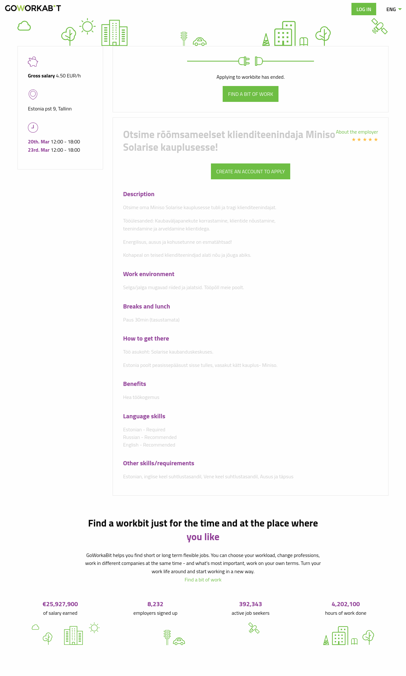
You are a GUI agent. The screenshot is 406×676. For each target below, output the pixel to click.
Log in (364, 9)
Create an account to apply (250, 171)
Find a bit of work (250, 94)
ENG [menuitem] (391, 9)
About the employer (357, 132)
